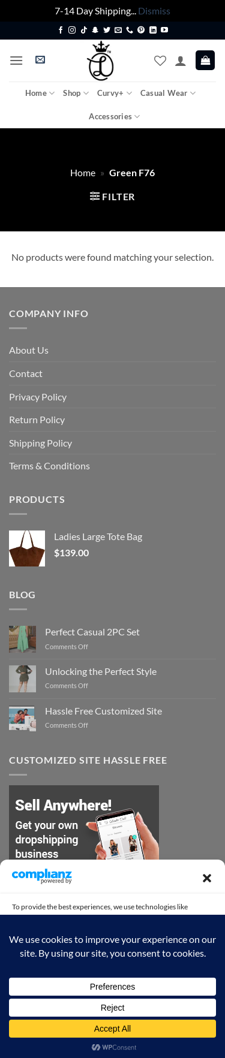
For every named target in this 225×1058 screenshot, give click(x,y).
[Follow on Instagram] (72, 30)
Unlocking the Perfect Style (101, 671)
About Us (29, 349)
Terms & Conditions (49, 465)
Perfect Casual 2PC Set (92, 631)
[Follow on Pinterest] (141, 30)
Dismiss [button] (154, 10)
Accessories (114, 116)
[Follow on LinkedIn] (153, 30)
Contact (26, 373)
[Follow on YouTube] (164, 30)
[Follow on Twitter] (106, 30)
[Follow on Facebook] (60, 30)
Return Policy (37, 419)
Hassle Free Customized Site (103, 710)
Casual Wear (168, 93)
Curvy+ (114, 93)
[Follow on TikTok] (84, 30)
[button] (207, 878)
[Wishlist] (160, 60)
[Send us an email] (118, 30)
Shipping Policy (40, 442)
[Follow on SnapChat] (95, 30)
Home (40, 93)
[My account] (181, 60)
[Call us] (129, 30)
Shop (75, 93)
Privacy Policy (38, 396)
